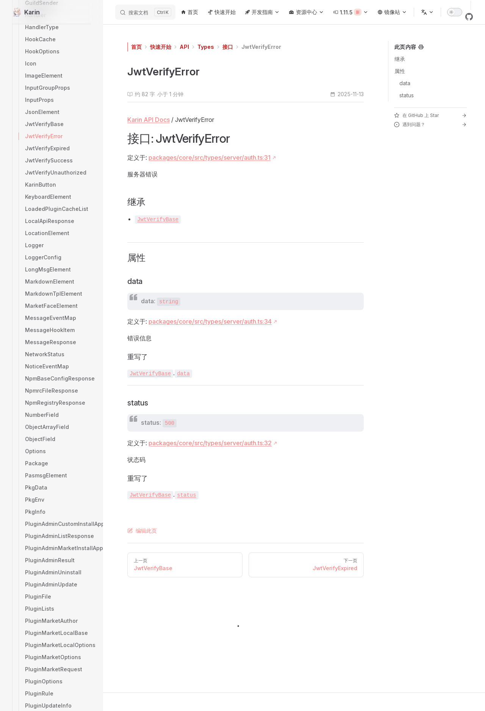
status (406, 95)
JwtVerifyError (261, 47)
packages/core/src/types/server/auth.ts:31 (210, 157)
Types (205, 47)
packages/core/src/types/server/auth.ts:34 (210, 321)
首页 (136, 47)
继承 (399, 59)
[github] (469, 16)
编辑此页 (142, 530)
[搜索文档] (145, 12)
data (404, 83)
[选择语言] (427, 12)
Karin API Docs (148, 119)
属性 (399, 71)
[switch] (454, 12)
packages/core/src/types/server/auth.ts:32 (210, 443)
